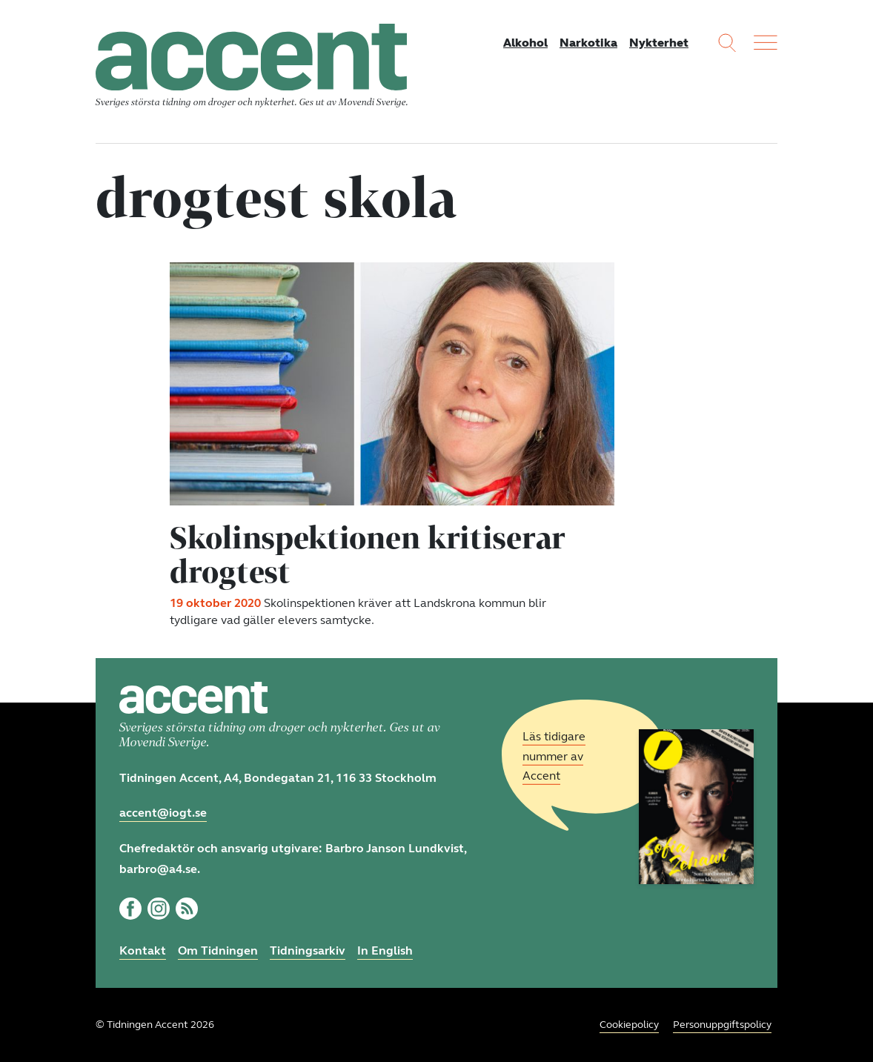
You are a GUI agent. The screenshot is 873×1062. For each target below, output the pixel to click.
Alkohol (525, 43)
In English (385, 950)
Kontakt (142, 950)
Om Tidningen (218, 950)
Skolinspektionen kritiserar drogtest (367, 554)
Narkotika (588, 43)
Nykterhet (658, 43)
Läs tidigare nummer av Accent (553, 756)
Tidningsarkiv (307, 950)
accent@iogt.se (163, 813)
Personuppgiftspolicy (722, 1024)
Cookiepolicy (629, 1024)
